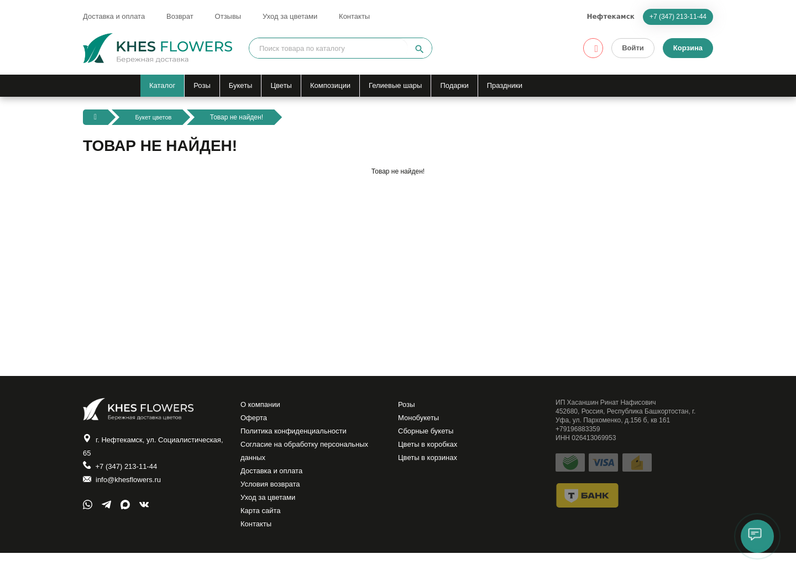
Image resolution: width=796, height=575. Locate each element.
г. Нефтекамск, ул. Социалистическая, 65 (129, 448)
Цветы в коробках (430, 452)
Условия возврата (272, 498)
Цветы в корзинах (430, 467)
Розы (202, 85)
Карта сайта (262, 529)
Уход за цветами (290, 16)
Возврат (179, 16)
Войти (633, 48)
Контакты (354, 16)
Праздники (504, 85)
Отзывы (228, 16)
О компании (261, 405)
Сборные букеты (428, 436)
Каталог (162, 85)
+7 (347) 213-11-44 (678, 16)
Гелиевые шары (395, 85)
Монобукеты (420, 421)
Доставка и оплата (114, 16)
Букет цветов (155, 117)
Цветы (280, 85)
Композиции (330, 85)
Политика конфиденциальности (297, 436)
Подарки (454, 85)
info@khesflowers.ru (124, 487)
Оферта (254, 421)
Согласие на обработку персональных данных (309, 460)
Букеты (241, 85)
